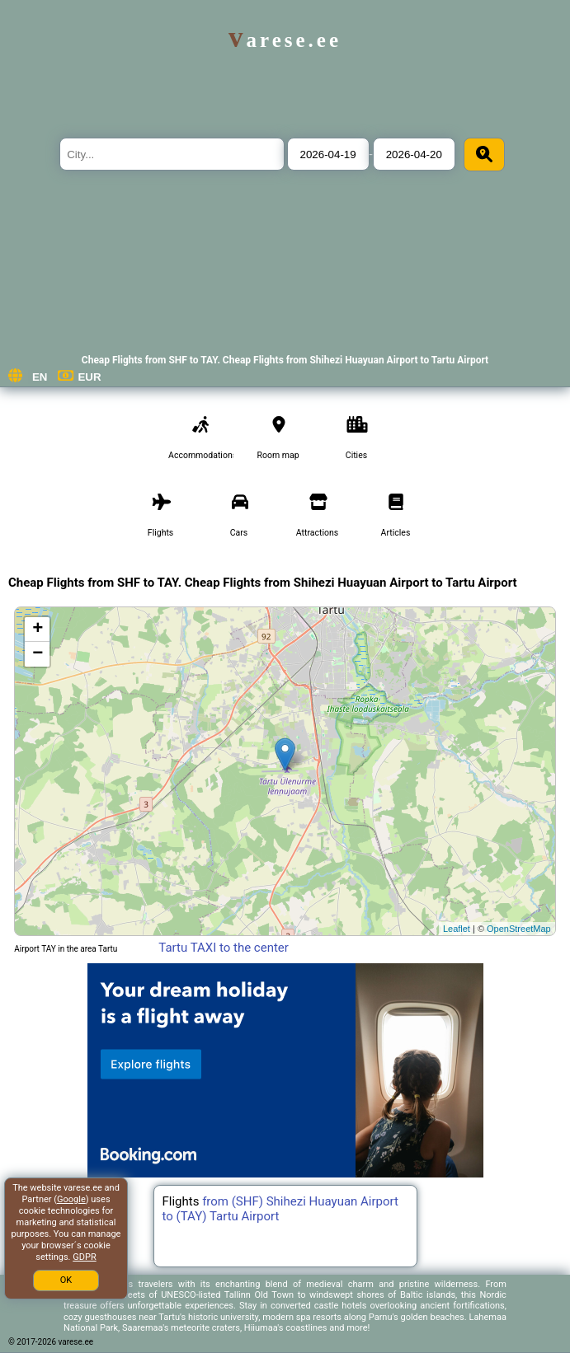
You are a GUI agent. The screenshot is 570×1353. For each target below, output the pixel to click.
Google (71, 1199)
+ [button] (37, 629)
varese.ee (285, 40)
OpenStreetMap (519, 929)
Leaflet (456, 929)
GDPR (84, 1257)
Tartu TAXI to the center (223, 947)
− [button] (37, 654)
